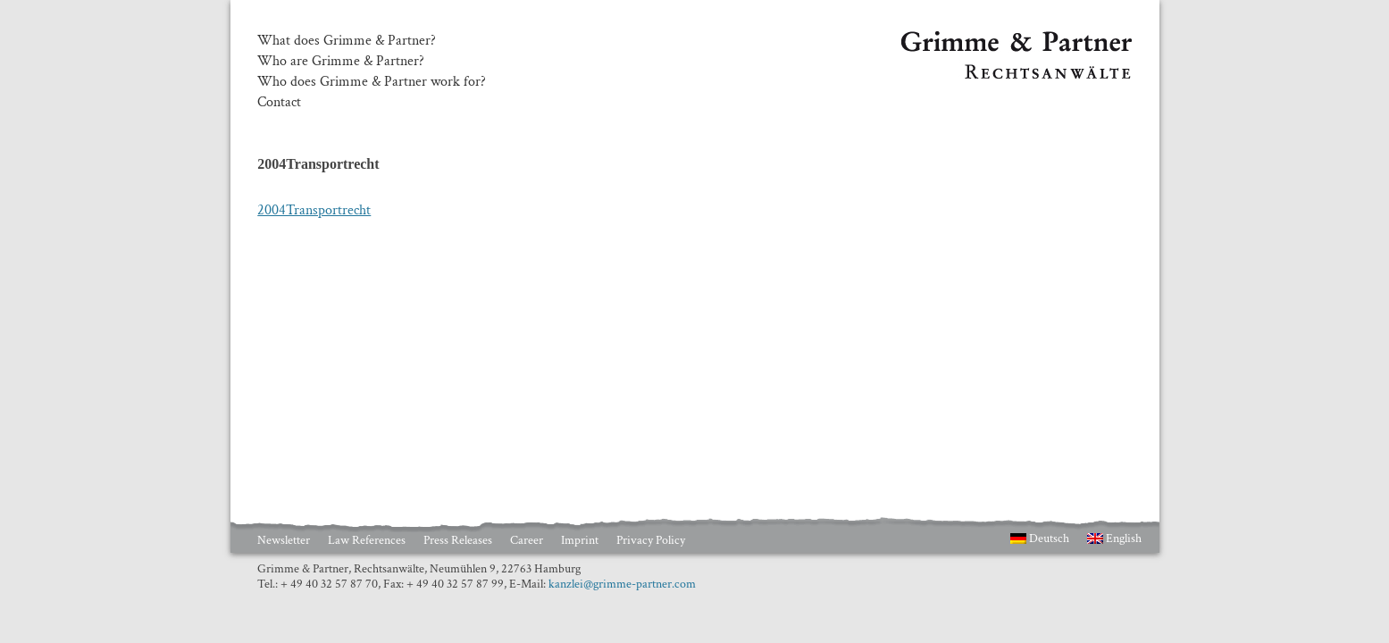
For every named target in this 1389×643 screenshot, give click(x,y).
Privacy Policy (650, 540)
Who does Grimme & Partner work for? (371, 82)
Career (526, 540)
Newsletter (283, 540)
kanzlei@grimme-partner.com (622, 584)
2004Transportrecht (314, 210)
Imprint (579, 540)
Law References (367, 540)
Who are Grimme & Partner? (340, 61)
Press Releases (457, 540)
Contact (279, 103)
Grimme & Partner (954, 39)
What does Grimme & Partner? (346, 41)
